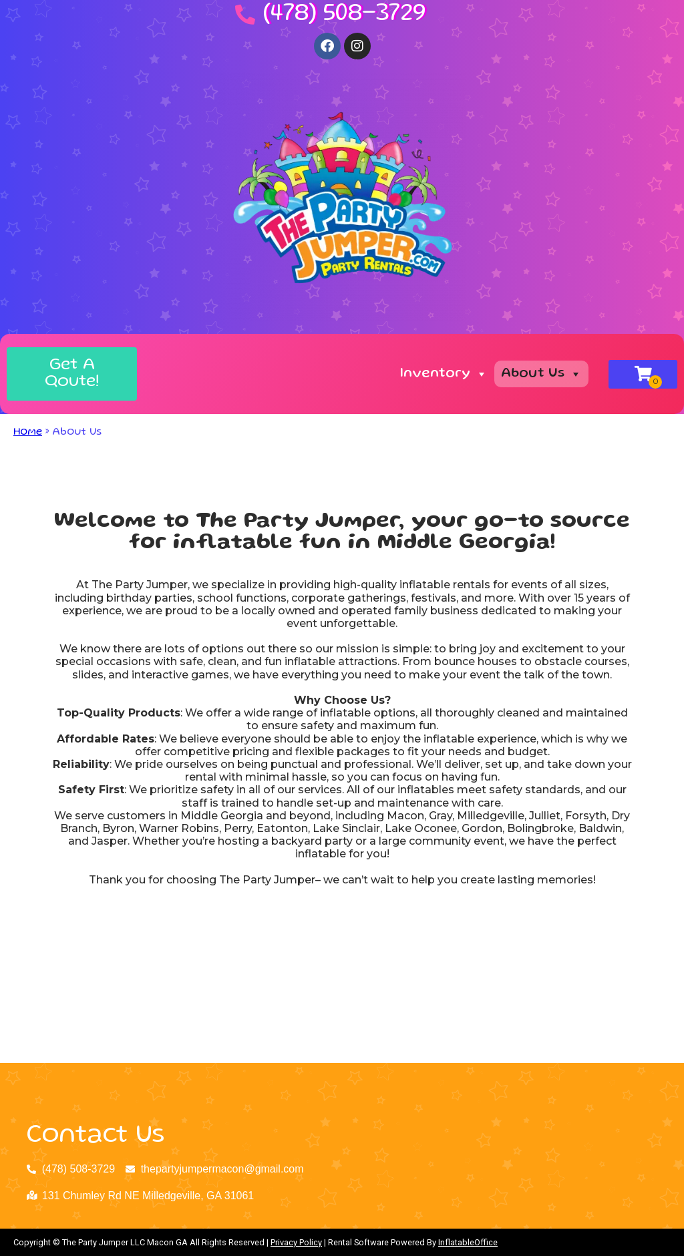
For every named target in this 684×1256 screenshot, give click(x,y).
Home (27, 432)
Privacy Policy (296, 1242)
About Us (541, 374)
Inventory (444, 374)
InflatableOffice (468, 1242)
